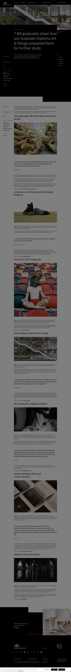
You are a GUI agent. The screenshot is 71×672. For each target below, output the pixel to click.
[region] (35, 669)
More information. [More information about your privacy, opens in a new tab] (20, 670)
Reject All (54, 669)
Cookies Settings (46, 669)
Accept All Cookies (61, 669)
